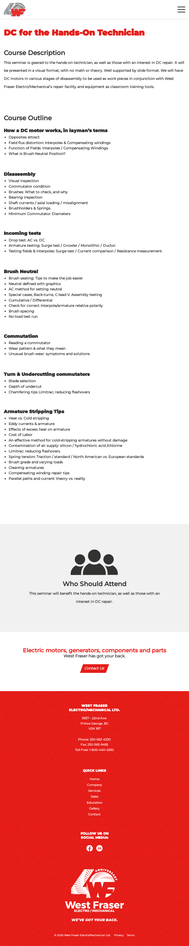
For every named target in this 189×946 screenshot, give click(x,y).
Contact (94, 814)
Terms (131, 935)
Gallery (94, 808)
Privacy (118, 935)
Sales (94, 796)
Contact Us (94, 668)
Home (94, 779)
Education (94, 802)
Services (94, 791)
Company (94, 785)
